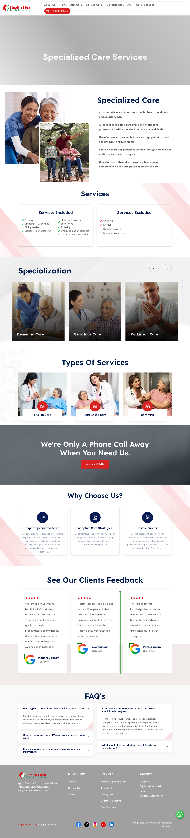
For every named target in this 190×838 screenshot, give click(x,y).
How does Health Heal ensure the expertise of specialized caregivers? (134, 710)
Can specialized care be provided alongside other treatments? (55, 750)
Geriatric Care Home (119, 4)
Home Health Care (71, 4)
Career (71, 794)
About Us (49, 4)
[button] (153, 268)
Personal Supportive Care (113, 781)
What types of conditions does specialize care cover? (55, 708)
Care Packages (145, 4)
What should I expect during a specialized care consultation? (134, 746)
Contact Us (74, 788)
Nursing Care (94, 4)
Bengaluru (145, 781)
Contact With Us (95, 464)
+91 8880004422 (57, 11)
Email (142, 791)
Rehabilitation (107, 788)
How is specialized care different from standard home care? (55, 736)
